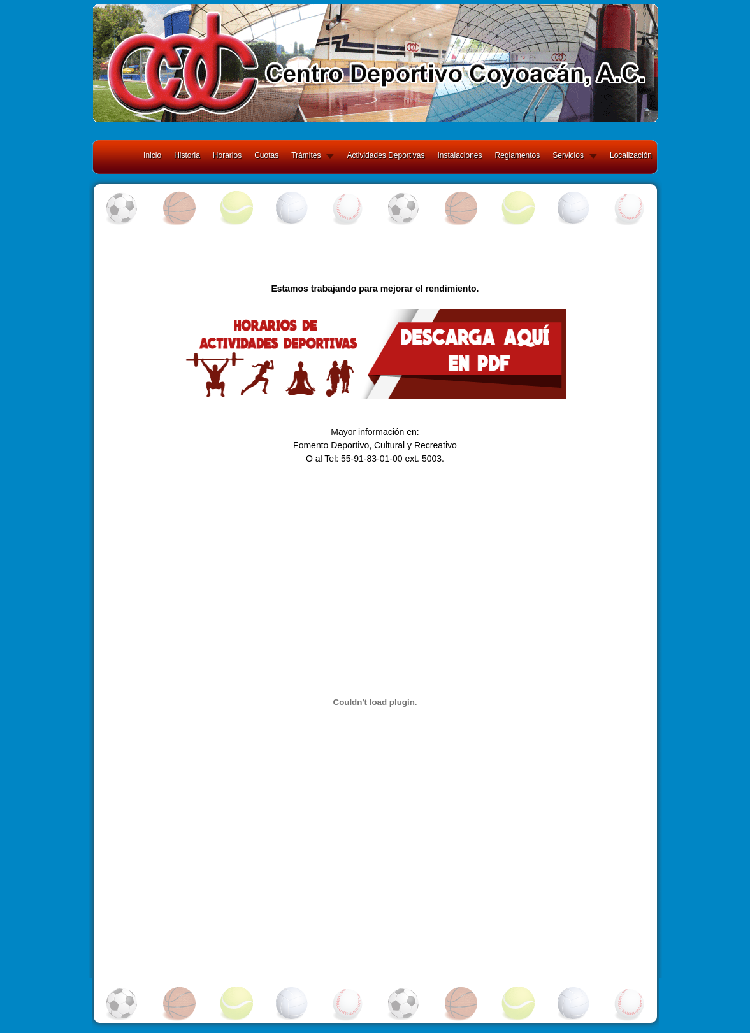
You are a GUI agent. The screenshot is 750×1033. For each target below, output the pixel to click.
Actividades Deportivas (385, 155)
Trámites (306, 155)
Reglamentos (517, 155)
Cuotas (266, 155)
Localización (631, 155)
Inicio (152, 155)
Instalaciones (460, 155)
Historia (187, 155)
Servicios (568, 155)
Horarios (227, 155)
